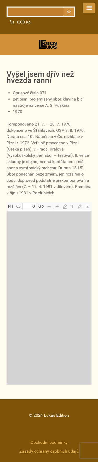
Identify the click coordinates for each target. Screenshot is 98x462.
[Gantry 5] (47, 44)
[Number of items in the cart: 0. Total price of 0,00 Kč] (20, 22)
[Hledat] (69, 12)
